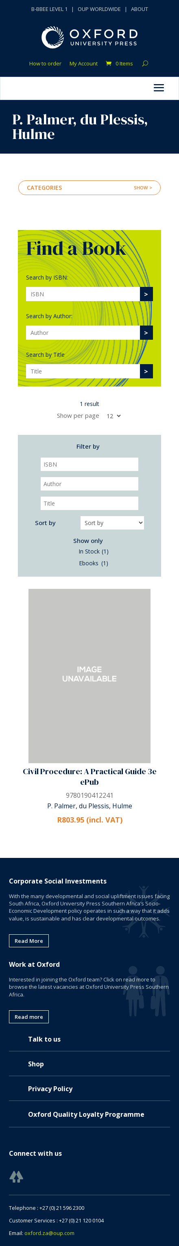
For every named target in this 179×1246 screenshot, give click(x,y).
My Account (84, 64)
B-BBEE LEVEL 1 (49, 9)
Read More (29, 940)
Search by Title (45, 354)
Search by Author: (49, 316)
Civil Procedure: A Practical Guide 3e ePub (90, 777)
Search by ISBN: (47, 277)
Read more (29, 1016)
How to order (45, 64)
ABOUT (139, 9)
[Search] (83, 294)
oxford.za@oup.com (49, 1233)
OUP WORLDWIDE (99, 9)
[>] (146, 294)
